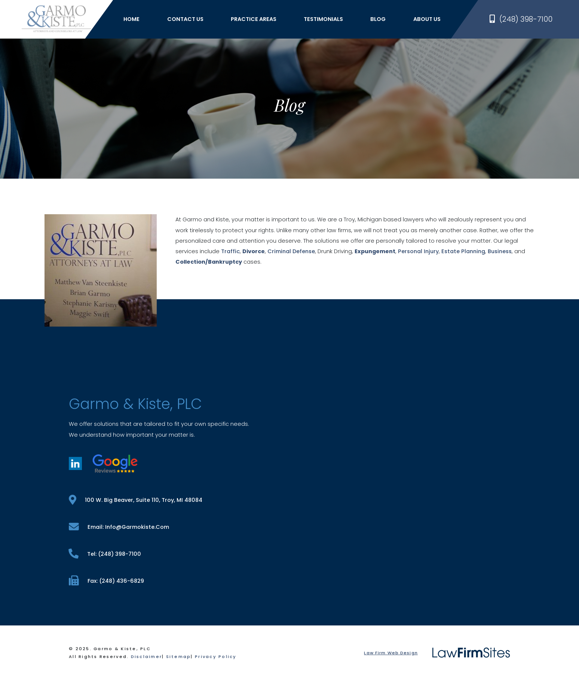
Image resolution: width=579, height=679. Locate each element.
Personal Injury (418, 251)
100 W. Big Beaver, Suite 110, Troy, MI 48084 (135, 500)
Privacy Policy (216, 657)
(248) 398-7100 (521, 19)
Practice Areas (253, 19)
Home (131, 19)
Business (500, 251)
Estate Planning (463, 251)
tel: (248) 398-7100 (105, 554)
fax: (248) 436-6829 (106, 581)
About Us (427, 19)
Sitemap (178, 657)
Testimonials (323, 19)
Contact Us (185, 19)
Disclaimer (146, 657)
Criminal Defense (291, 251)
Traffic (230, 251)
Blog (378, 19)
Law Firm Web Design (390, 653)
